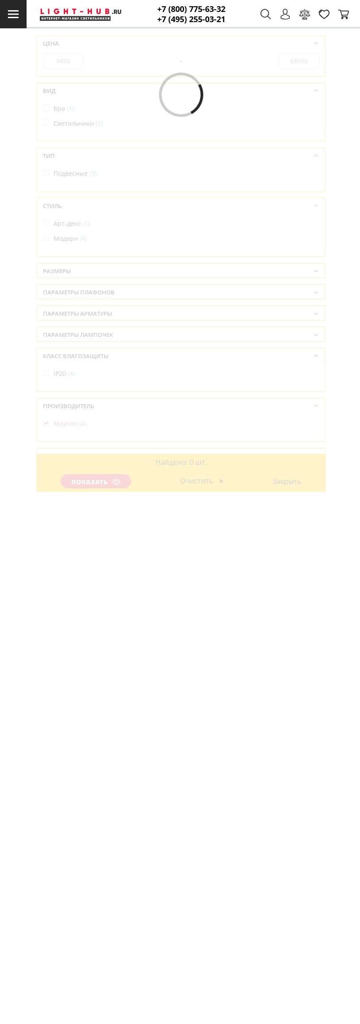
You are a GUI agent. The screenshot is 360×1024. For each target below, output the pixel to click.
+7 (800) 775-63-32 (191, 9)
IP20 (64, 373)
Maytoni (70, 423)
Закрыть (286, 481)
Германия (73, 473)
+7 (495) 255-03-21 (191, 19)
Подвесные (75, 173)
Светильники (78, 123)
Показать (95, 482)
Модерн (70, 238)
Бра (64, 108)
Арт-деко (71, 223)
